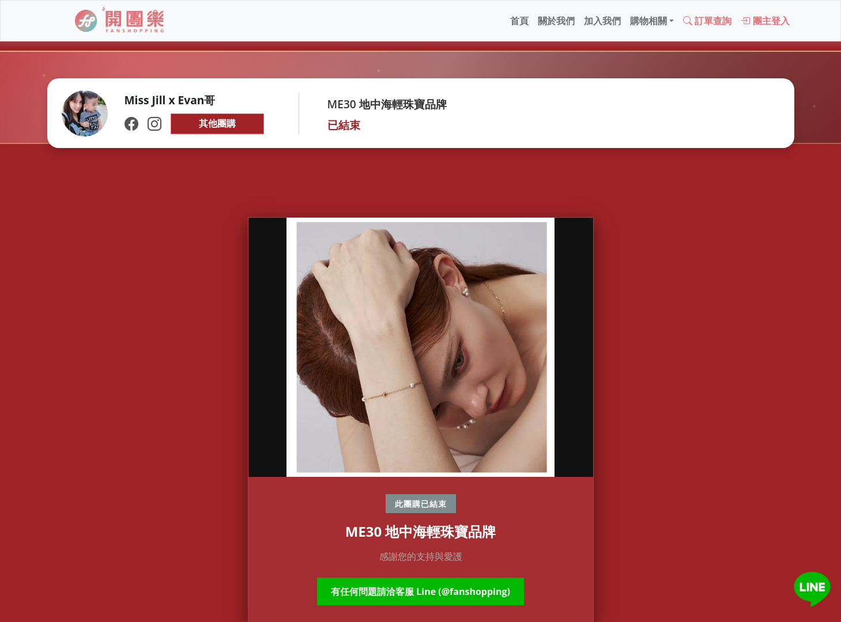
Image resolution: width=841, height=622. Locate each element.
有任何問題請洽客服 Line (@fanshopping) (420, 591)
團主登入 (765, 20)
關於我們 (556, 20)
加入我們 (602, 20)
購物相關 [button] (648, 20)
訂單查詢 (707, 20)
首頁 (519, 20)
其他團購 (217, 123)
